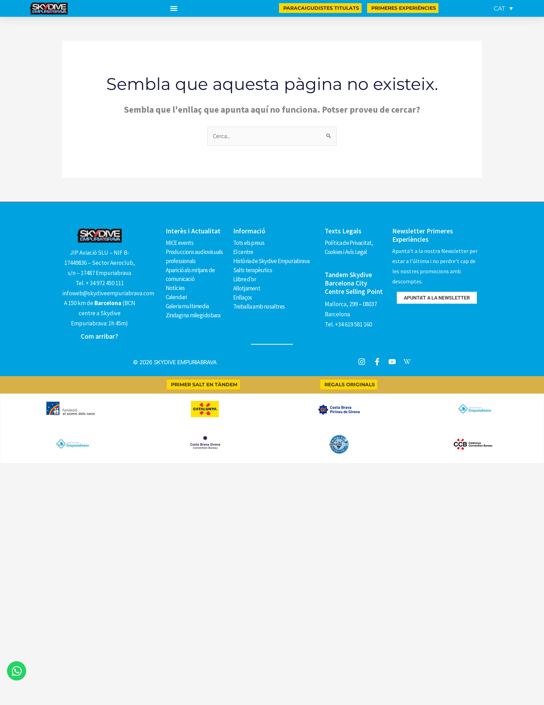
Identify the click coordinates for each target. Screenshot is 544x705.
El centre (243, 251)
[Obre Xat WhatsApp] (16, 671)
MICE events (179, 243)
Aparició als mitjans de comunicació (190, 274)
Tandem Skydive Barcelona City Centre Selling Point (354, 283)
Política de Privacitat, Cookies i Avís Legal (349, 247)
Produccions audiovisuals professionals (194, 256)
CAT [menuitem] (499, 8)
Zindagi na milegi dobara (193, 314)
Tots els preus (249, 243)
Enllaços (242, 296)
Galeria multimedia (187, 305)
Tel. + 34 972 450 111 (100, 283)
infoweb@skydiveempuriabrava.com (108, 293)
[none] (502, 8)
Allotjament (246, 287)
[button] (173, 8)
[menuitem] (503, 8)
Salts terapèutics (252, 269)
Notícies (175, 287)
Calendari (176, 296)
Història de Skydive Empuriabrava (271, 261)
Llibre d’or (244, 278)
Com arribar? (99, 336)
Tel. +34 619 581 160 (348, 324)
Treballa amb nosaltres (259, 305)
